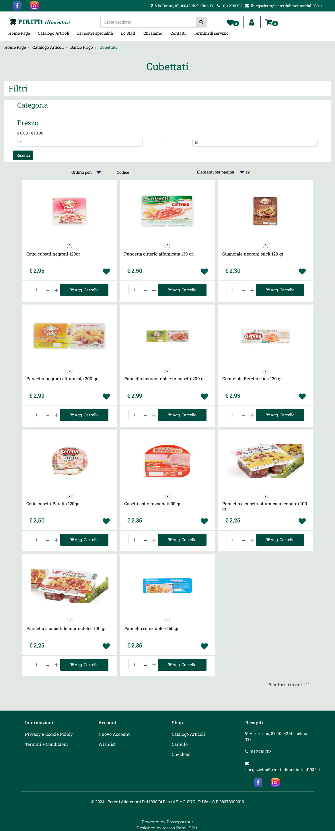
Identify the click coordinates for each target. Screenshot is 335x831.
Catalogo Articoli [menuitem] (53, 33)
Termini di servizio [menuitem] (211, 33)
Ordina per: (81, 172)
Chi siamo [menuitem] (152, 33)
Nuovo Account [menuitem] (114, 734)
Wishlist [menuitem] (107, 744)
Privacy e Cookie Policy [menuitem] (49, 734)
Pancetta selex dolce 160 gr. (152, 628)
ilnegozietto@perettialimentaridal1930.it (282, 769)
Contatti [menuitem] (178, 33)
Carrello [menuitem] (180, 744)
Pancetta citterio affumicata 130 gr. (159, 254)
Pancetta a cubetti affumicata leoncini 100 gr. (264, 506)
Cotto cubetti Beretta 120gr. (52, 503)
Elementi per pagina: (216, 172)
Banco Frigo (81, 47)
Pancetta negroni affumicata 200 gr (62, 378)
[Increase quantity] (56, 290)
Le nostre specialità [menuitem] (95, 33)
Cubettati (108, 47)
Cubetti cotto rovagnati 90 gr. (153, 503)
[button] (201, 22)
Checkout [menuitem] (181, 754)
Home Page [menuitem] (19, 33)
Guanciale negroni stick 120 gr (252, 254)
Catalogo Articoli (48, 47)
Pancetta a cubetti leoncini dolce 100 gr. (66, 628)
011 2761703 (261, 751)
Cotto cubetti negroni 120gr (53, 254)
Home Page (15, 47)
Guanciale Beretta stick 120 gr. (252, 378)
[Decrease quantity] (48, 290)
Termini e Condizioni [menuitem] (46, 744)
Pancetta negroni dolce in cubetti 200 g (163, 378)
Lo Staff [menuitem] (128, 33)
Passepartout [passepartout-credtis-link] (180, 821)
